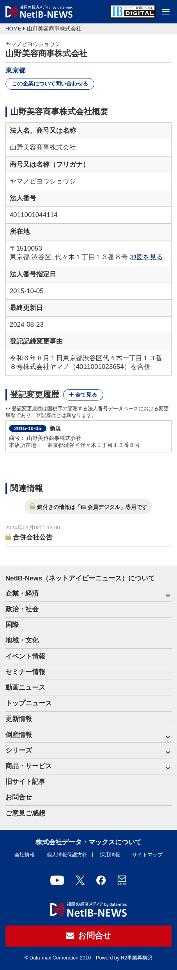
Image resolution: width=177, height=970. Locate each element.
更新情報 (18, 719)
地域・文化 (22, 640)
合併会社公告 (33, 537)
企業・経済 (22, 593)
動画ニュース (25, 687)
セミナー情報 (25, 672)
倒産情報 (18, 735)
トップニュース (28, 703)
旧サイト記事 (25, 781)
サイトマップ (147, 855)
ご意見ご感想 (25, 813)
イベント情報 (25, 656)
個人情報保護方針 (67, 855)
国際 (12, 624)
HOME (13, 29)
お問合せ (18, 797)
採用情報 (110, 855)
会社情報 (24, 855)
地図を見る (146, 257)
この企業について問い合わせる (50, 84)
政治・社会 (22, 609)
